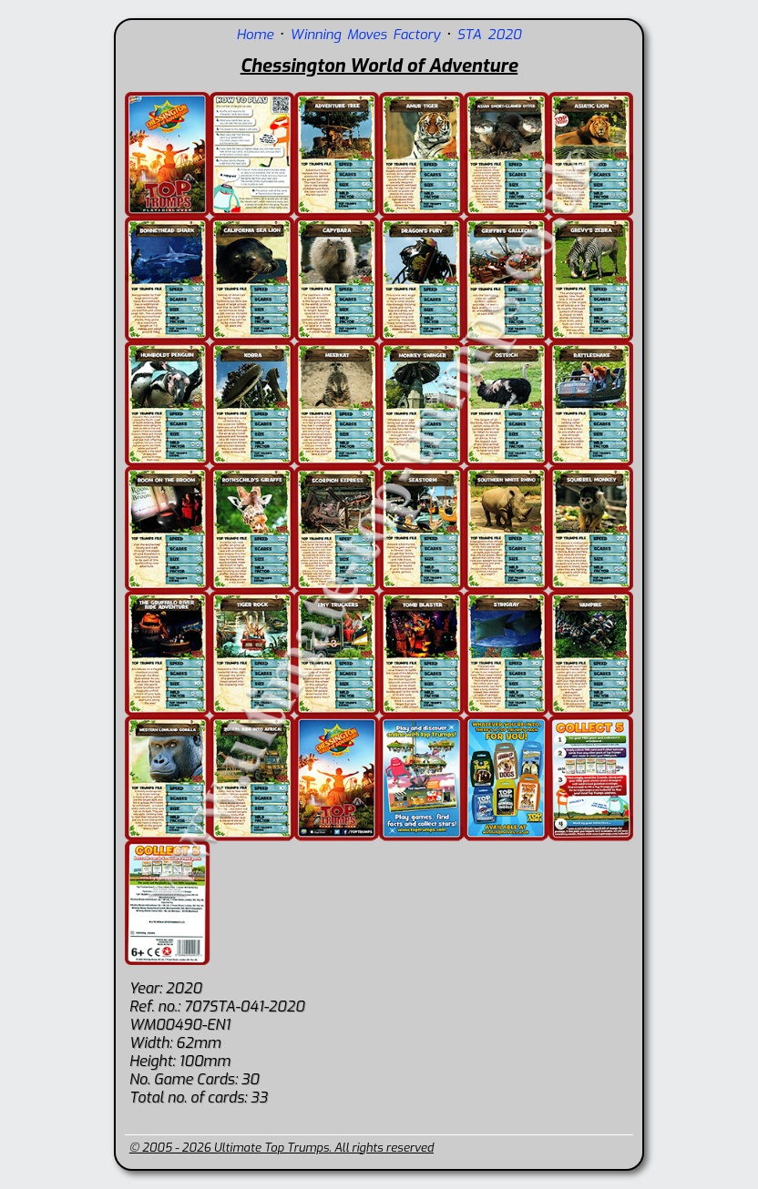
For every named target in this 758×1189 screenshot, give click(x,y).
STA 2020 (488, 34)
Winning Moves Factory (365, 34)
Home (255, 34)
